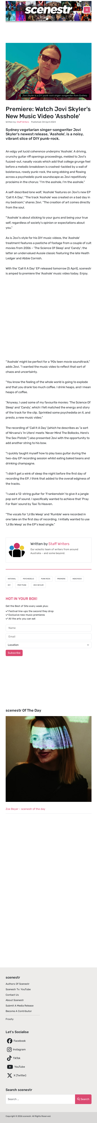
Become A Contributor (19, 1011)
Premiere (61, 579)
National (12, 579)
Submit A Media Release (19, 1005)
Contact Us (12, 994)
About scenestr (15, 1000)
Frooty (9, 1019)
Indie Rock (77, 579)
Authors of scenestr (17, 983)
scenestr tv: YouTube (18, 989)
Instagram (16, 1050)
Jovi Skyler (38, 585)
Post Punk (21, 585)
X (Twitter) (16, 1075)
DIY (9, 585)
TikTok (13, 1058)
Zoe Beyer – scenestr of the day (25, 809)
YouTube (15, 1067)
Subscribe (14, 652)
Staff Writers (58, 544)
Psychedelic (28, 579)
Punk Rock (45, 579)
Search (83, 1099)
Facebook (16, 1041)
